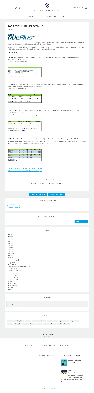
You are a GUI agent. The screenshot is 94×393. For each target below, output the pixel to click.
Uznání (60, 324)
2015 (9, 251)
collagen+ (27, 321)
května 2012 (13, 279)
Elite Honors (36, 321)
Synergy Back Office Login (14, 205)
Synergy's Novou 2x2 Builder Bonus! (19, 272)
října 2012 (12, 263)
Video (49, 16)
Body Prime (20, 321)
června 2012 (13, 278)
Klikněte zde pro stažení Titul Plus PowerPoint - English (25, 171)
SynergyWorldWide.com (13, 207)
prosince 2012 (14, 259)
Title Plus (53, 324)
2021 (9, 240)
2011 (9, 289)
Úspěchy (63, 16)
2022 (9, 238)
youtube (64, 345)
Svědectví (46, 324)
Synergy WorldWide (14, 304)
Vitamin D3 (66, 324)
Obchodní (10, 324)
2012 (9, 257)
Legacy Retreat (75, 321)
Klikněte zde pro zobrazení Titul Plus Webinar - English (25, 169)
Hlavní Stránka (32, 16)
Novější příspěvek (38, 194)
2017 (9, 247)
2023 (9, 236)
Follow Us (47, 337)
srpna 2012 (13, 274)
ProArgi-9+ (17, 324)
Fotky (41, 16)
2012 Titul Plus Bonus (15, 270)
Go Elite (50, 321)
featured (43, 321)
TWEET (42, 183)
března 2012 (13, 283)
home (55, 321)
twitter (53, 345)
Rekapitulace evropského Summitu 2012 (19, 266)
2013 (9, 255)
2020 (10, 242)
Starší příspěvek (56, 194)
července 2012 (14, 276)
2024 (9, 234)
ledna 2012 (13, 287)
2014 (9, 253)
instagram (42, 345)
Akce (55, 16)
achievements (11, 321)
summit (39, 324)
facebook (29, 345)
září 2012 (12, 265)
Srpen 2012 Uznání (14, 268)
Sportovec (33, 324)
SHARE (34, 183)
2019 (9, 244)
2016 (9, 249)
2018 (9, 245)
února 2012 (13, 285)
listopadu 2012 (14, 261)
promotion (25, 324)
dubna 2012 (13, 281)
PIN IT (60, 183)
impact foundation (64, 321)
